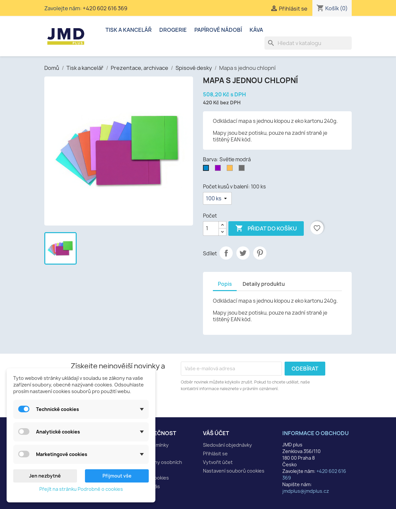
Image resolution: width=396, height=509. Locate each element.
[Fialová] (219, 169)
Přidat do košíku (266, 228)
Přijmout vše (117, 476)
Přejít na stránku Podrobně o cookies (81, 489)
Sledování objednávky (227, 445)
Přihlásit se (215, 453)
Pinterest (259, 253)
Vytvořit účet (218, 462)
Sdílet (226, 253)
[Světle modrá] (207, 169)
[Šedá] (243, 169)
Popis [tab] (225, 283)
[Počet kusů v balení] (217, 198)
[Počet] (211, 228)
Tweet (243, 253)
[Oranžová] (231, 169)
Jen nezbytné (45, 476)
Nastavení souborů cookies (233, 471)
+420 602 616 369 (105, 8)
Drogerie (173, 29)
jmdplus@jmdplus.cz (305, 491)
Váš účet (216, 433)
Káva (256, 29)
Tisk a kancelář (128, 29)
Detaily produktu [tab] (264, 283)
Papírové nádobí (218, 29)
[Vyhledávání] (308, 43)
